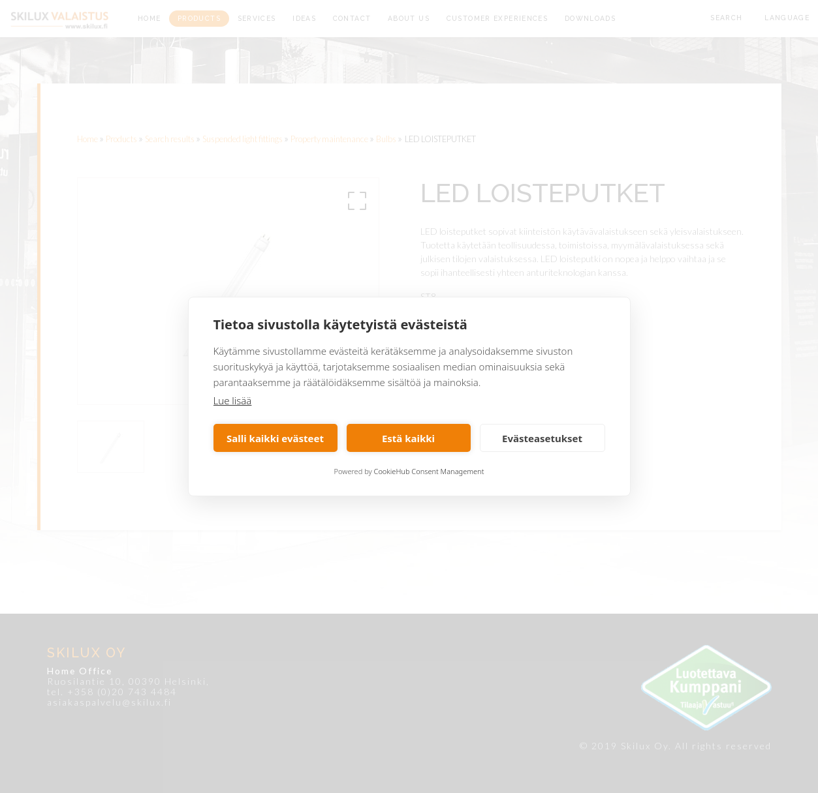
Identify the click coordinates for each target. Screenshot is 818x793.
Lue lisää (232, 400)
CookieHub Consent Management (429, 471)
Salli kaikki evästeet (275, 438)
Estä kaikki (408, 438)
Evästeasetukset (542, 438)
